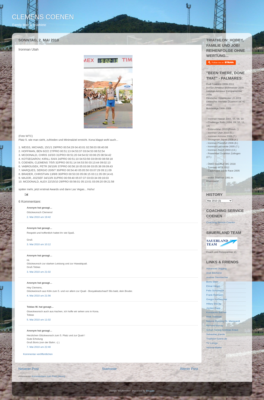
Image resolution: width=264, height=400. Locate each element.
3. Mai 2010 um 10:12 (39, 244)
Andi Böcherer (214, 273)
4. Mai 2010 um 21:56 (39, 295)
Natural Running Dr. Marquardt (223, 321)
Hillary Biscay (213, 303)
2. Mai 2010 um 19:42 (39, 217)
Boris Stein (212, 281)
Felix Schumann (215, 290)
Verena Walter (214, 347)
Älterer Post (189, 369)
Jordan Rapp (213, 308)
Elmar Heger (213, 286)
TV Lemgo (212, 343)
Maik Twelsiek (214, 316)
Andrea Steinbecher (217, 277)
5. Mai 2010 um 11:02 (39, 319)
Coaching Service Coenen (220, 222)
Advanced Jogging (216, 268)
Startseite (109, 369)
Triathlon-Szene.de (216, 338)
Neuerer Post (28, 369)
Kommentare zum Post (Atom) (48, 376)
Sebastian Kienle (215, 334)
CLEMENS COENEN (43, 17)
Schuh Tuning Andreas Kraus (222, 330)
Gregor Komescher (216, 299)
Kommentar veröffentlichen (38, 354)
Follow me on (223, 62)
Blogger (150, 390)
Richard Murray (214, 325)
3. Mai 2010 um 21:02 (39, 271)
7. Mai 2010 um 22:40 (39, 347)
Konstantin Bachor (216, 312)
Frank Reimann (214, 295)
